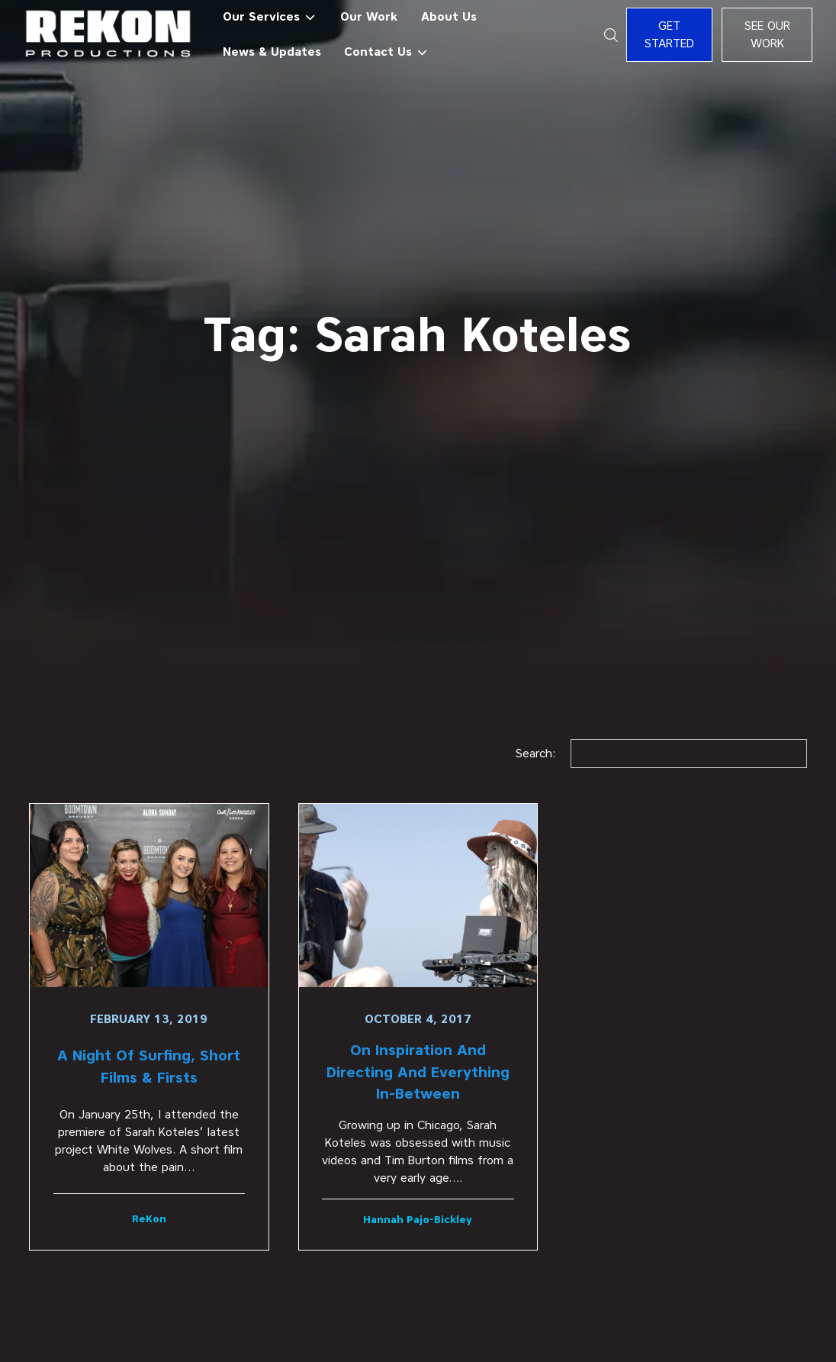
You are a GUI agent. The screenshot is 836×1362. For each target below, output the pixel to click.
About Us (449, 16)
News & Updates (272, 51)
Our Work (368, 16)
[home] (109, 34)
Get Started (669, 34)
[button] (269, 17)
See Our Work (767, 34)
